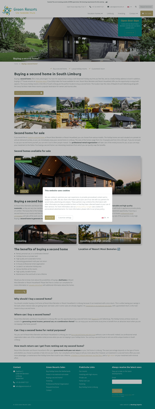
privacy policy (81, 207)
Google (88, 207)
